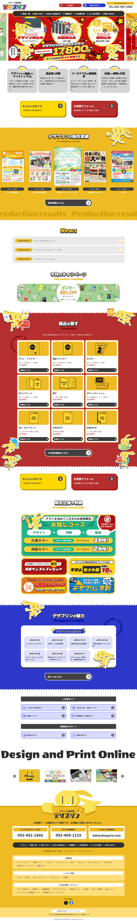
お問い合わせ (94, 5)
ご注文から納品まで (34, 707)
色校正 (86, 889)
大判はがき (108, 862)
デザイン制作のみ (23, 889)
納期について (32, 716)
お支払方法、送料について (86, 707)
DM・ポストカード (94, 862)
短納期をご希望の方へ (85, 716)
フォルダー (81, 862)
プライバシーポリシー (85, 851)
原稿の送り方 (81, 735)
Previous (15, 170)
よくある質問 (94, 13)
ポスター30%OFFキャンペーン (44, 241)
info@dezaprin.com (107, 835)
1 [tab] (63, 64)
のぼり (27, 877)
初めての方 (38, 13)
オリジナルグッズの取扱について (28, 892)
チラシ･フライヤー (23, 862)
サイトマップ (69, 851)
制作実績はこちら (56, 202)
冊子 (72, 862)
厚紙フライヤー (38, 862)
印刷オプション (75, 889)
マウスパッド (54, 877)
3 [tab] (73, 64)
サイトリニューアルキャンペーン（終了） (48, 250)
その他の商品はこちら (58, 452)
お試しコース (109, 889)
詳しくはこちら (55, 676)
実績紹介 (68, 13)
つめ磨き (65, 877)
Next (134, 36)
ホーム (24, 845)
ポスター (50, 862)
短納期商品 (46, 889)
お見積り (70, 5)
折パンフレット (62, 862)
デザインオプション (60, 889)
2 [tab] (68, 64)
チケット (31, 865)
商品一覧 (26, 13)
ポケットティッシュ (40, 877)
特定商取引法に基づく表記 (53, 851)
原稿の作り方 (32, 735)
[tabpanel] (69, 36)
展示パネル (41, 865)
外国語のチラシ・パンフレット (54, 892)
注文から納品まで (54, 13)
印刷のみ (36, 889)
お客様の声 (80, 13)
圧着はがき (21, 865)
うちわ (19, 877)
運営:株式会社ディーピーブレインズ (68, 911)
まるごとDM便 (97, 889)
